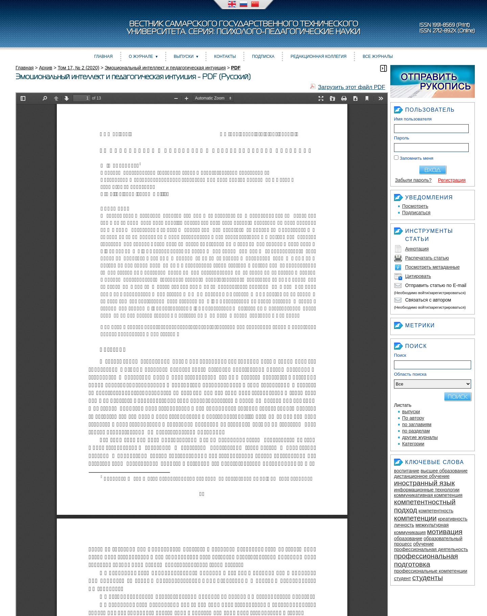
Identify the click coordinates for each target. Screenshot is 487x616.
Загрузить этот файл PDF (351, 87)
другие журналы (420, 437)
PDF (235, 67)
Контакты (225, 56)
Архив (45, 67)
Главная (103, 56)
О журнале (141, 56)
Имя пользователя (413, 119)
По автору (413, 418)
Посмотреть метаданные (432, 267)
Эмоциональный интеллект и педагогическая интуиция (165, 67)
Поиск (400, 355)
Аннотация (417, 248)
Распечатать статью (427, 258)
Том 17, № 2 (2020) (78, 67)
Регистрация (452, 180)
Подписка (263, 56)
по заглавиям (417, 424)
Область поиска (432, 380)
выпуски (411, 411)
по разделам (416, 431)
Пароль (401, 137)
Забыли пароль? (413, 180)
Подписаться (416, 212)
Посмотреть (415, 206)
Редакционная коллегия (318, 56)
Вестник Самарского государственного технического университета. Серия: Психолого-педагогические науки (243, 28)
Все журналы (378, 56)
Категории (413, 443)
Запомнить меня (416, 158)
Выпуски (184, 56)
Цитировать (418, 276)
